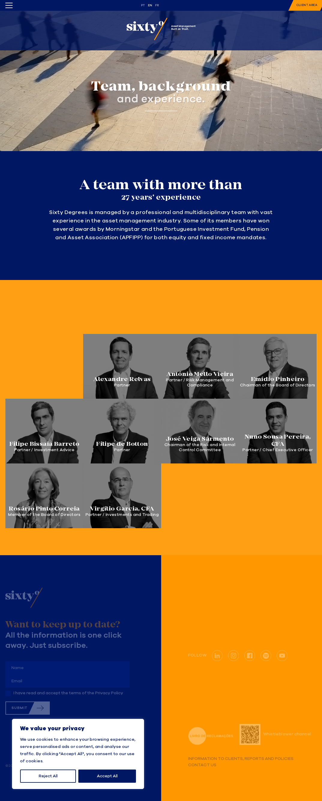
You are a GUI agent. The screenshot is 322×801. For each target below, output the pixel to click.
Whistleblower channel (275, 734)
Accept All (107, 776)
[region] (78, 754)
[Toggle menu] (9, 5)
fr (157, 5)
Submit (19, 708)
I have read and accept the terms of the (68, 693)
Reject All (48, 776)
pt (143, 5)
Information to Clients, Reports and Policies (240, 759)
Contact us (202, 765)
